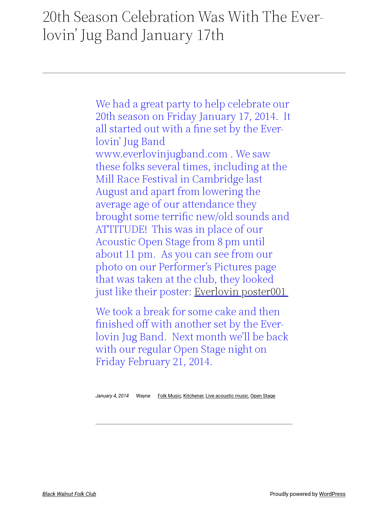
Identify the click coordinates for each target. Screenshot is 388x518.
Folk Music (169, 396)
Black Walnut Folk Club (69, 494)
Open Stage (262, 396)
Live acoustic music (227, 396)
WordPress (332, 494)
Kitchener (193, 396)
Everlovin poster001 (241, 291)
